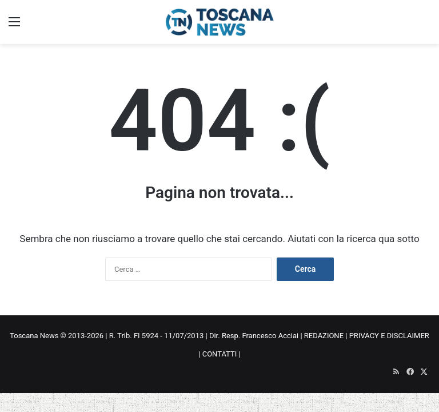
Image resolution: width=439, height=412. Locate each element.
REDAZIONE (324, 335)
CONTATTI (219, 354)
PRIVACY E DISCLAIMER (389, 335)
